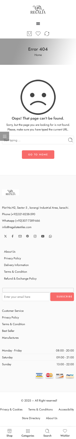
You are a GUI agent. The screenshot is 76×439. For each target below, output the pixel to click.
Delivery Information (16, 265)
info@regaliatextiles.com (16, 227)
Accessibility (66, 409)
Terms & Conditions (40, 409)
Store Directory (31, 418)
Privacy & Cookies (11, 409)
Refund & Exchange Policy (20, 278)
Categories (27, 433)
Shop (9, 433)
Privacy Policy (12, 258)
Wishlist (65, 433)
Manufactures (10, 337)
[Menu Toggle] (38, 23)
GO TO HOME (38, 154)
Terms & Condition (15, 271)
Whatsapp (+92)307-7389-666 (21, 220)
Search (47, 433)
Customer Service (13, 311)
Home (38, 55)
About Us (9, 251)
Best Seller (8, 331)
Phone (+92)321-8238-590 (18, 214)
